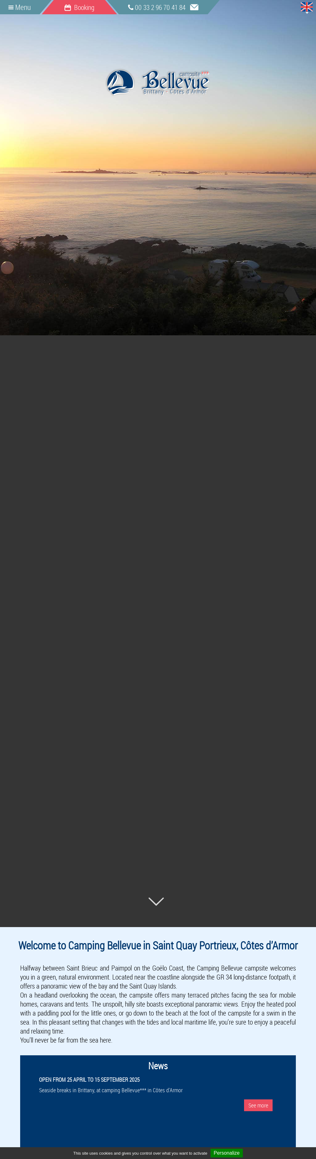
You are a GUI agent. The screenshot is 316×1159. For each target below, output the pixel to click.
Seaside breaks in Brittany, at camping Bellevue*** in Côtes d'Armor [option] (158, 1092)
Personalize (227, 1153)
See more (258, 1105)
